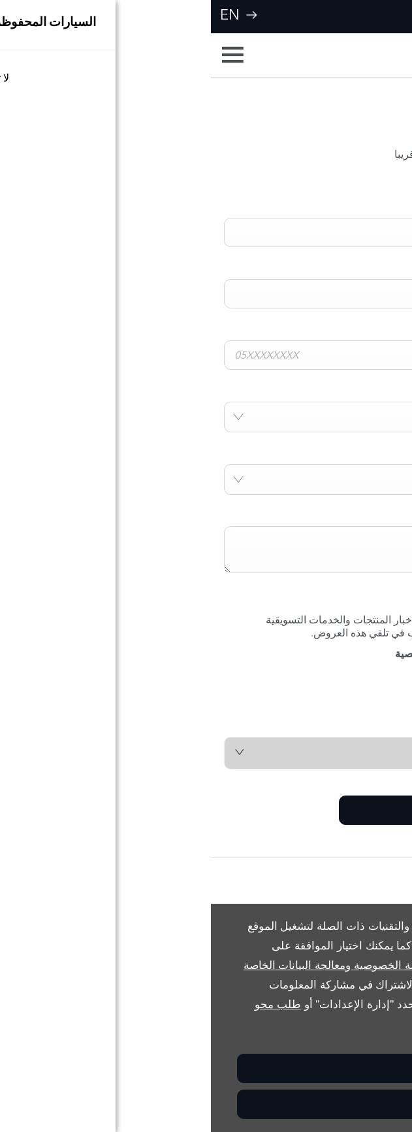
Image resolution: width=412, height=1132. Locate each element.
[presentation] (299, 698)
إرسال (235, 810)
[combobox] (206, 417)
